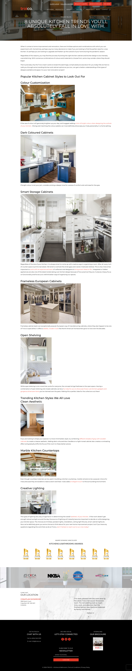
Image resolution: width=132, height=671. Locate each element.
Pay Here (107, 4)
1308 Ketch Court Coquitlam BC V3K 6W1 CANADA (28, 603)
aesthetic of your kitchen (80, 516)
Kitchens (50, 9)
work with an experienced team (41, 269)
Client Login (54, 4)
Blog (98, 9)
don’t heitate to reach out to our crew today (73, 527)
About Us (89, 9)
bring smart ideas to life (83, 269)
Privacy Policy (85, 667)
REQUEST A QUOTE (81, 4)
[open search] (110, 9)
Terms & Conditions (74, 667)
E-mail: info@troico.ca (34, 641)
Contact (105, 9)
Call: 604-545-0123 (66, 4)
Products (59, 9)
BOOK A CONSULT (95, 4)
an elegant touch (76, 481)
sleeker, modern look (51, 328)
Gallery (79, 9)
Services (69, 9)
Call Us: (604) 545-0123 (34, 638)
